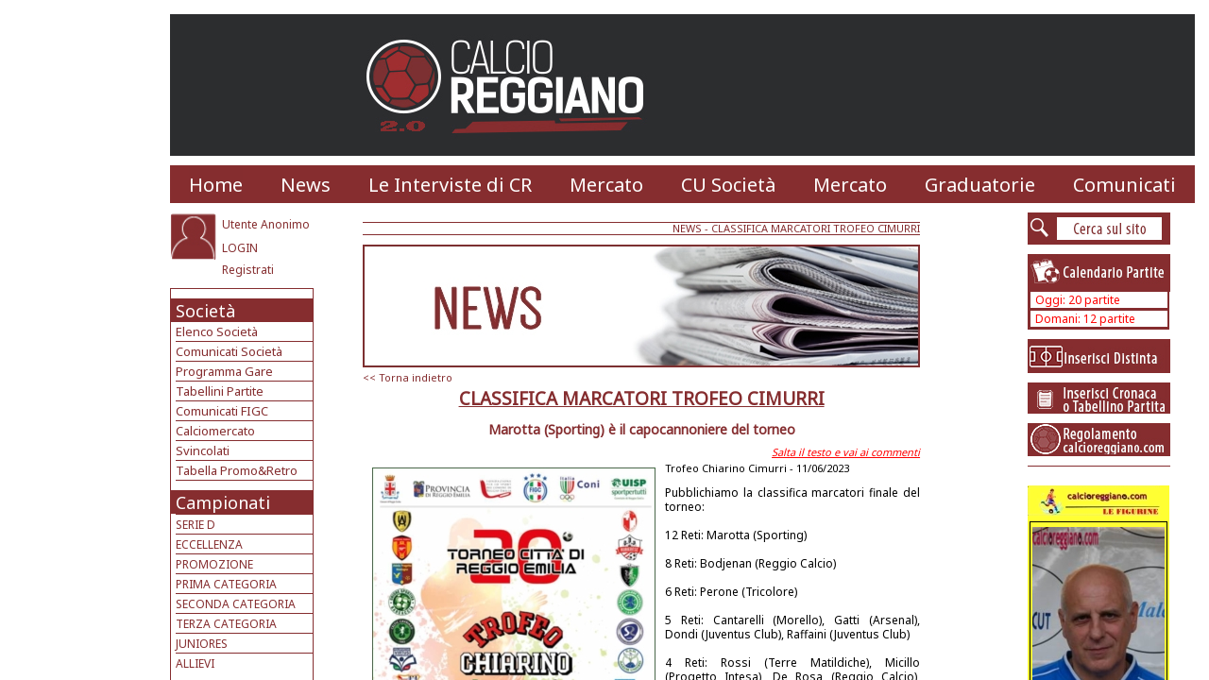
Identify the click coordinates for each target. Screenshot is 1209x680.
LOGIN (240, 248)
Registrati (248, 270)
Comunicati (1124, 184)
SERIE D (195, 525)
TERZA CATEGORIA (226, 624)
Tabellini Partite (220, 391)
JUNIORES (202, 644)
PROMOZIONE (214, 564)
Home (216, 184)
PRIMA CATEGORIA (226, 584)
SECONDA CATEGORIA (236, 604)
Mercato (606, 184)
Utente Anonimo (266, 224)
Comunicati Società (229, 351)
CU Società (728, 184)
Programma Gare (224, 371)
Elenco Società (217, 331)
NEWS (687, 228)
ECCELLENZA (209, 544)
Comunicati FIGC (222, 410)
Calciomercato (215, 430)
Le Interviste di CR (450, 184)
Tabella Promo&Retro (237, 470)
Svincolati (203, 450)
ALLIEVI (195, 663)
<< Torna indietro (407, 377)
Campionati (223, 502)
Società (205, 310)
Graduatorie (980, 184)
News (306, 184)
